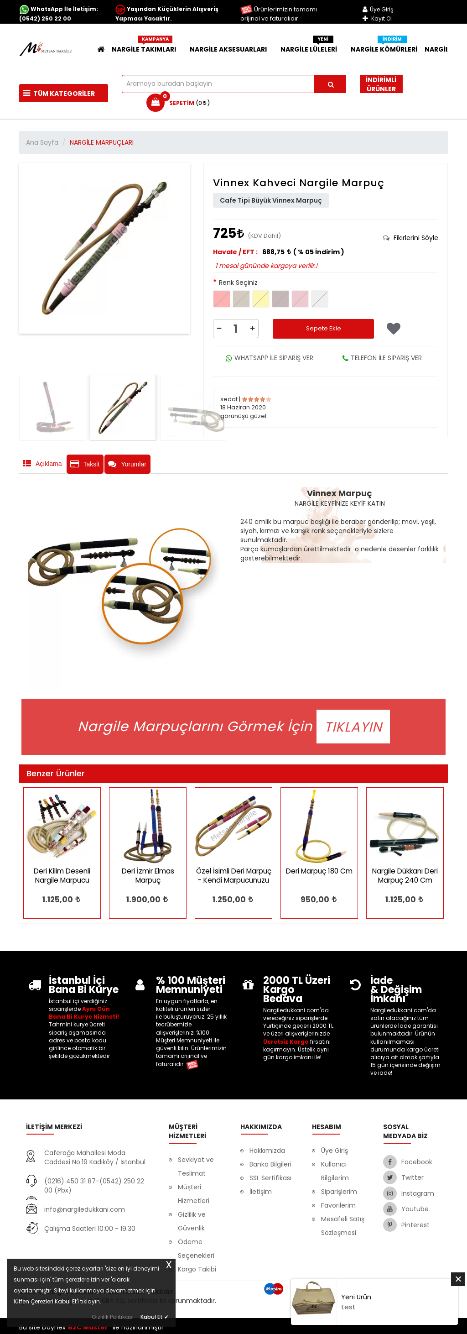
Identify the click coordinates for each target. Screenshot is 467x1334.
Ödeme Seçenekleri (196, 1248)
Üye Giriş (378, 9)
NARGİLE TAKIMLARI (147, 47)
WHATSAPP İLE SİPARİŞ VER (269, 357)
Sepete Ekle (323, 328)
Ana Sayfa (42, 142)
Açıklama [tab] (42, 464)
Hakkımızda (267, 1150)
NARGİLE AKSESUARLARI (231, 49)
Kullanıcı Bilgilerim (335, 1171)
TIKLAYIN (353, 726)
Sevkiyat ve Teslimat (196, 1166)
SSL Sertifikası (270, 1177)
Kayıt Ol (377, 18)
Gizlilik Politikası (113, 1317)
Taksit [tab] (85, 464)
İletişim (260, 1191)
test (348, 1307)
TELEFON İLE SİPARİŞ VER (382, 357)
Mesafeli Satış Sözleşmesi (342, 1225)
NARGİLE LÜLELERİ (311, 47)
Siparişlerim (339, 1191)
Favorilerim (338, 1205)
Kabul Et (154, 1316)
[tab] (410, 237)
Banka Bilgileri (270, 1164)
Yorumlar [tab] (127, 464)
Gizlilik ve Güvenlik (192, 1221)
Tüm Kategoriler (59, 93)
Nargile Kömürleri (384, 47)
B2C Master (88, 1327)
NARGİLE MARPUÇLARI (102, 142)
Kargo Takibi (197, 1269)
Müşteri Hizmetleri (193, 1193)
